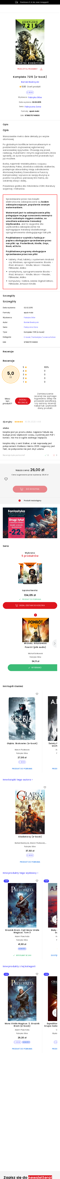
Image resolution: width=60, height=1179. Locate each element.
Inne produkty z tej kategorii (19, 966)
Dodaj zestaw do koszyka (30, 605)
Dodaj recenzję (23, 401)
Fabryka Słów (35, 97)
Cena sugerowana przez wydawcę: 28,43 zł (30, 475)
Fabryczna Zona (33, 106)
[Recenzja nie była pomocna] (55, 455)
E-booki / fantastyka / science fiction (40, 337)
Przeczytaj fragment (30, 69)
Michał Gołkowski (35, 653)
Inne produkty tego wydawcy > (21, 873)
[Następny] (54, 643)
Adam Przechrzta (22, 936)
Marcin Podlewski (22, 749)
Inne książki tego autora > (18, 779)
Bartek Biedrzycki (30, 82)
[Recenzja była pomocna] (47, 455)
